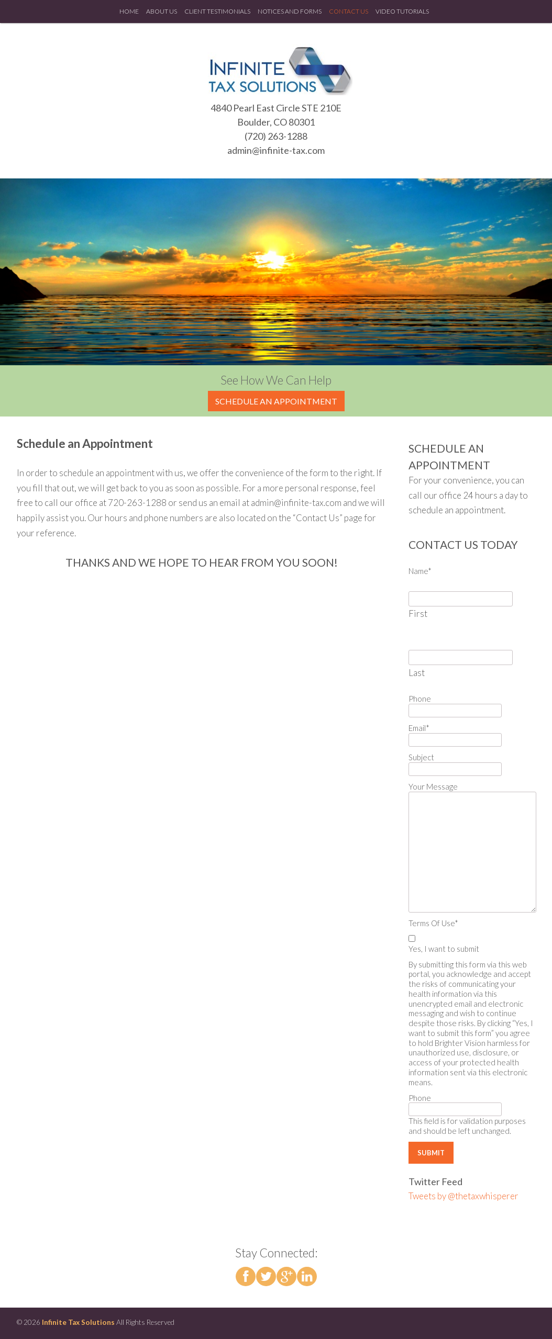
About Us (161, 11)
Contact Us (348, 11)
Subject (421, 757)
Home (129, 11)
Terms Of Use (433, 923)
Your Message (433, 786)
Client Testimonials (217, 11)
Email (419, 728)
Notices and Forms (290, 11)
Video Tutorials (402, 11)
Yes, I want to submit (444, 948)
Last (417, 672)
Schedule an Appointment (276, 401)
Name (420, 571)
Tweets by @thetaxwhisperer (463, 1195)
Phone (420, 698)
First (418, 613)
